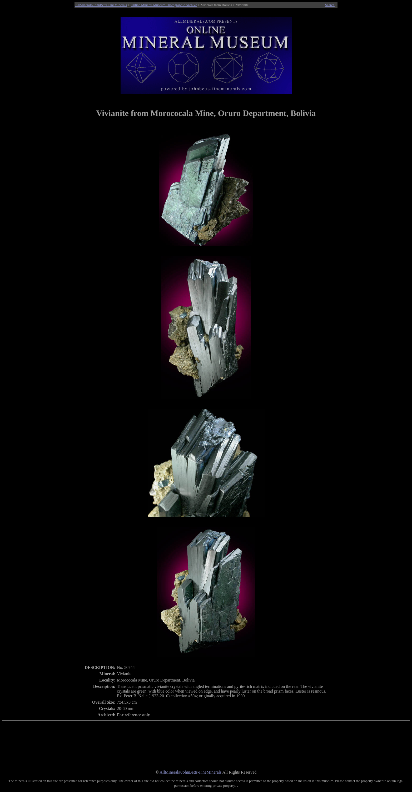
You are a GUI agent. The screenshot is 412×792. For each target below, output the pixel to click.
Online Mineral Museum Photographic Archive (164, 5)
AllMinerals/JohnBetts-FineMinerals (101, 5)
